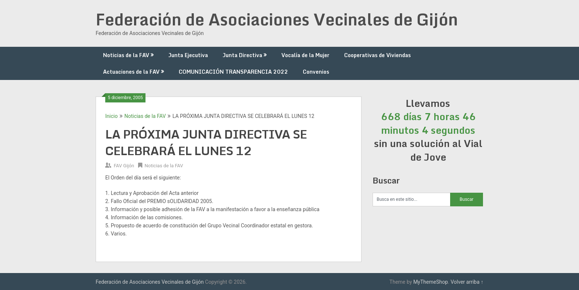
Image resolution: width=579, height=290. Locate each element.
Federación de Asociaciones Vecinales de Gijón (277, 19)
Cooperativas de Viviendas (377, 55)
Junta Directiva (242, 55)
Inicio (111, 116)
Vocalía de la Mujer (305, 55)
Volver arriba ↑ (466, 282)
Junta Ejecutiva (188, 55)
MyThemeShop (430, 282)
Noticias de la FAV (126, 55)
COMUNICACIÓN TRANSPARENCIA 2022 (233, 71)
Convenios (316, 71)
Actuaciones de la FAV (131, 71)
